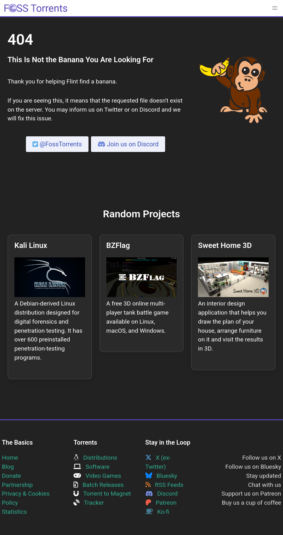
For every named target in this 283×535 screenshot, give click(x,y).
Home (10, 457)
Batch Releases (98, 484)
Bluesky (161, 475)
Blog (8, 466)
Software (91, 466)
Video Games (97, 475)
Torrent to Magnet (102, 493)
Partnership (17, 484)
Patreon (161, 502)
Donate (11, 475)
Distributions (95, 457)
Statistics (14, 511)
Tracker (88, 502)
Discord (161, 493)
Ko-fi (157, 511)
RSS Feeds (164, 484)
